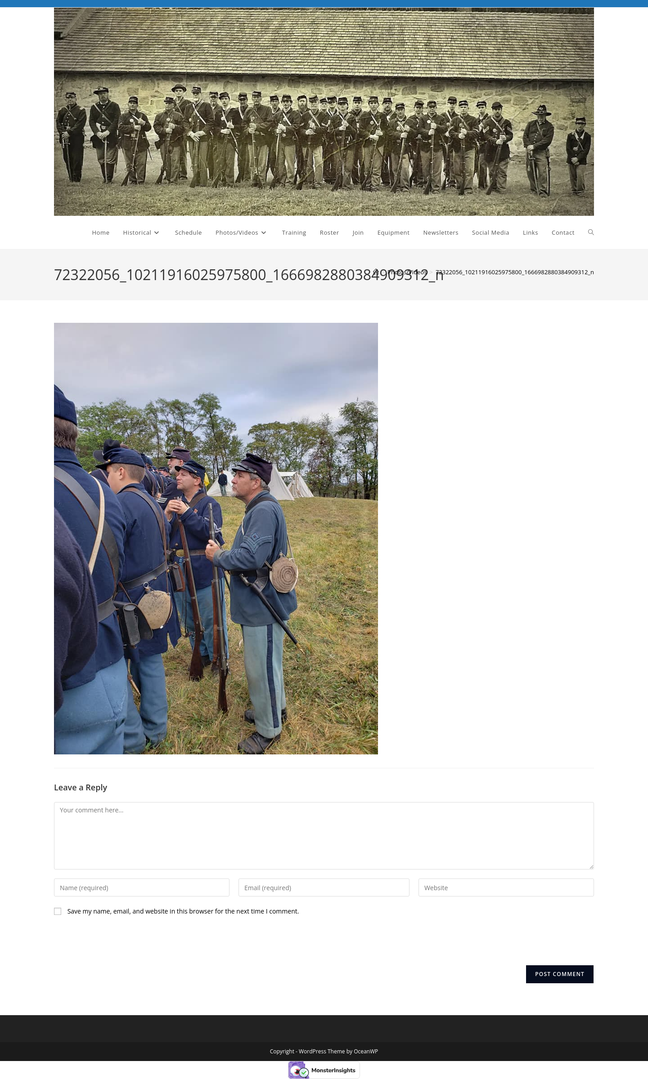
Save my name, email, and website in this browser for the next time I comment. (183, 911)
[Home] (376, 272)
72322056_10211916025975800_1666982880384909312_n (515, 272)
